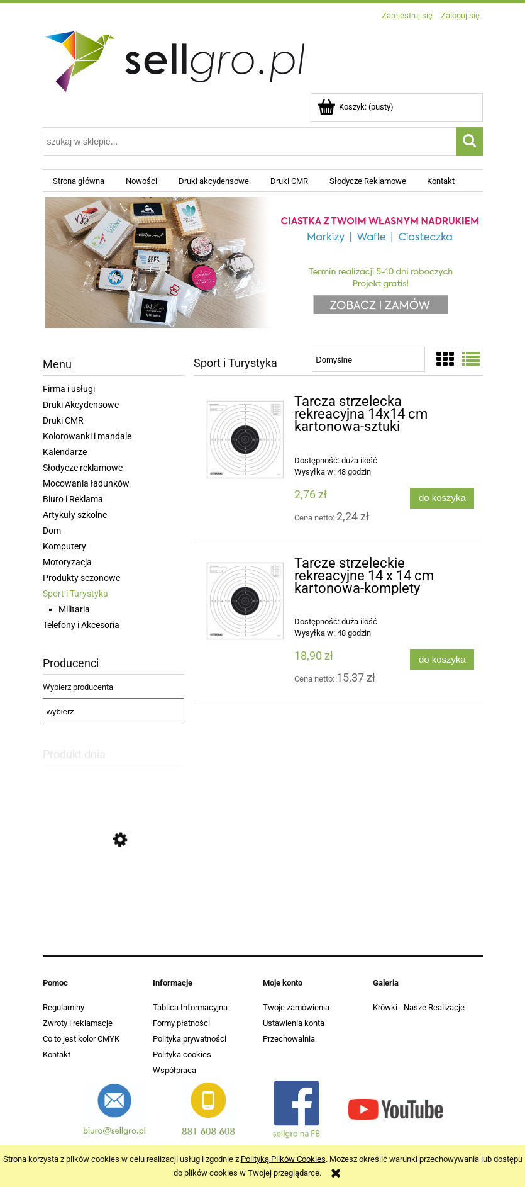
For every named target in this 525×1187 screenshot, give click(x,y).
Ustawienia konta (293, 1023)
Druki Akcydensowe (81, 405)
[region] (263, 264)
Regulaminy (63, 1007)
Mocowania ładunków (86, 483)
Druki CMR (63, 420)
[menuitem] (79, 181)
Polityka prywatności (189, 1039)
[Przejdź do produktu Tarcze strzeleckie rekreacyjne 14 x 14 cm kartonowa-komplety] (245, 601)
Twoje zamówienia (296, 1007)
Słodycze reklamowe (83, 468)
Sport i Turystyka (75, 593)
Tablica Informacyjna (190, 1007)
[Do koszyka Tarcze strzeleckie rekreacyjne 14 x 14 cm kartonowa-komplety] (442, 659)
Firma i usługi (69, 389)
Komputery (64, 546)
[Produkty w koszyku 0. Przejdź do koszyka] (356, 106)
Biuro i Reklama (73, 499)
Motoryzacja (67, 562)
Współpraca (174, 1070)
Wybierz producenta (78, 687)
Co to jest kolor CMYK (81, 1039)
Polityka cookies (182, 1054)
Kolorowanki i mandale (87, 436)
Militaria (74, 609)
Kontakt (56, 1054)
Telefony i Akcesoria (81, 625)
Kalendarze (65, 452)
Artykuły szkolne (75, 515)
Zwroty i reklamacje (78, 1023)
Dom (52, 531)
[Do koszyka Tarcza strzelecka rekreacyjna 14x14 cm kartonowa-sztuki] (442, 498)
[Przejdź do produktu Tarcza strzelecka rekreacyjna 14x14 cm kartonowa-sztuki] (245, 439)
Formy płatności (181, 1023)
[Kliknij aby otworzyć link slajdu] (263, 264)
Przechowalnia (289, 1039)
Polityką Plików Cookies (283, 1159)
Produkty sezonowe (81, 578)
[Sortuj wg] (368, 359)
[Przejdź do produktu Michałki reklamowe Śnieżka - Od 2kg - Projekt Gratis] (113, 899)
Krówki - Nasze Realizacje (419, 1007)
